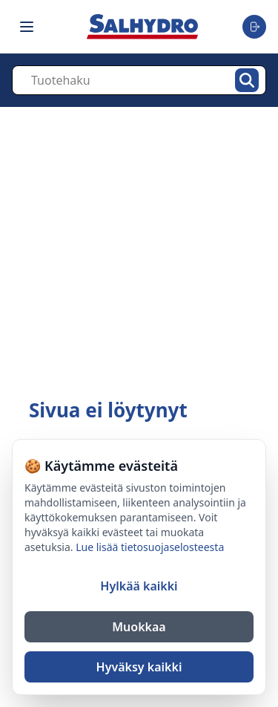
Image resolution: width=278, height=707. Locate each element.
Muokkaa (138, 627)
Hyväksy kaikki (139, 667)
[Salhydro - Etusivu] (142, 26)
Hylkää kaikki (138, 586)
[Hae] (247, 80)
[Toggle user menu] (254, 27)
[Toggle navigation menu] (27, 27)
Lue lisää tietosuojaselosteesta (150, 547)
